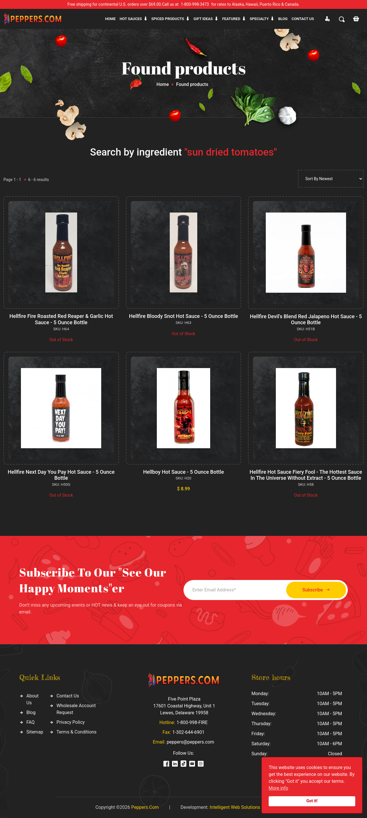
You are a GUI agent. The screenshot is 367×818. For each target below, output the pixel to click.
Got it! (312, 801)
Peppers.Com (145, 807)
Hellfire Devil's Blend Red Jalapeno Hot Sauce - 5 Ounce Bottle (306, 319)
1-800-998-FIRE (192, 722)
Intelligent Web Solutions (235, 807)
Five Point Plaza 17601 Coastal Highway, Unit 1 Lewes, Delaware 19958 (184, 705)
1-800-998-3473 (195, 4)
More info (278, 788)
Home (110, 19)
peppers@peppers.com (190, 742)
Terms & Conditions (76, 732)
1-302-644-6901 (188, 732)
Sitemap (34, 732)
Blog (283, 19)
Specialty (259, 19)
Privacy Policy (70, 722)
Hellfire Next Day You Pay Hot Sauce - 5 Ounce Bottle (61, 475)
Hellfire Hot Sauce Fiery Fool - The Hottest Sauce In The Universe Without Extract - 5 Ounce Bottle (305, 475)
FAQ (30, 722)
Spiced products (167, 19)
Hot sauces (131, 19)
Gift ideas (203, 19)
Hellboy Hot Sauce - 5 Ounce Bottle (183, 472)
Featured (231, 19)
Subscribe (316, 590)
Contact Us (67, 696)
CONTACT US (303, 19)
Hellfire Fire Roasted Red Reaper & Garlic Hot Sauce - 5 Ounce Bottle (61, 319)
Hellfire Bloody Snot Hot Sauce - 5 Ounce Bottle (183, 316)
